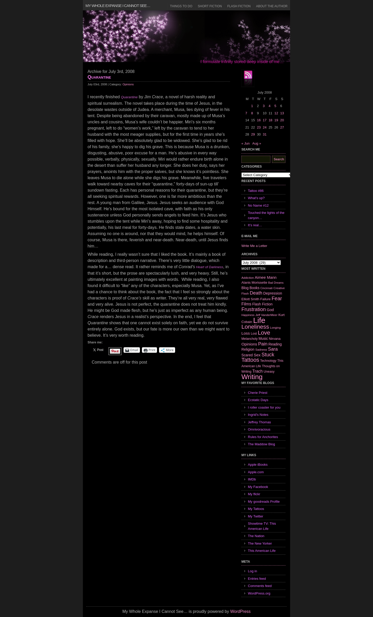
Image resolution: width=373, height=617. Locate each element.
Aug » (256, 143)
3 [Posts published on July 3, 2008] (263, 106)
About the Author (272, 6)
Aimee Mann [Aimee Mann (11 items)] (266, 277)
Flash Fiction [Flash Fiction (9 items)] (262, 304)
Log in (252, 571)
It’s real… (255, 225)
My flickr (254, 494)
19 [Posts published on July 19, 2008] (276, 120)
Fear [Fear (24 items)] (276, 298)
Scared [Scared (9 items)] (247, 355)
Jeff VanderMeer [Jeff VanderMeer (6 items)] (266, 315)
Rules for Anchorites (263, 437)
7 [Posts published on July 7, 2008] (246, 113)
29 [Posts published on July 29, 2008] (253, 134)
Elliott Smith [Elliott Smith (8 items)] (250, 299)
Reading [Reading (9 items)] (275, 344)
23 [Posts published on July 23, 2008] (259, 127)
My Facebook (258, 487)
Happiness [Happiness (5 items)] (247, 315)
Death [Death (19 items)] (256, 293)
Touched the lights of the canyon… (266, 215)
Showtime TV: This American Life (262, 526)
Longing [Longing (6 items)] (275, 327)
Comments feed (260, 586)
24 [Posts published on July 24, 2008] (264, 127)
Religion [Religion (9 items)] (247, 349)
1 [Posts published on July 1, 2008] (252, 106)
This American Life (262, 551)
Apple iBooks (258, 464)
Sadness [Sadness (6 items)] (261, 349)
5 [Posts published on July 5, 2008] (275, 106)
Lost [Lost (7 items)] (254, 333)
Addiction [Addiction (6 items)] (247, 277)
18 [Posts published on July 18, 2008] (270, 120)
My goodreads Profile (264, 501)
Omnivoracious (259, 429)
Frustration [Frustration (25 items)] (253, 309)
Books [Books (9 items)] (254, 288)
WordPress (240, 611)
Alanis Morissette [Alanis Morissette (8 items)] (254, 282)
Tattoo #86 (256, 191)
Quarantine (99, 77)
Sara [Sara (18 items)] (273, 349)
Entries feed (257, 579)
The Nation (256, 536)
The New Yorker (260, 543)
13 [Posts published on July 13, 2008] (282, 113)
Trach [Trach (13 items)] (257, 371)
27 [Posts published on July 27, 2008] (282, 127)
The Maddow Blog (261, 444)
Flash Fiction (238, 6)
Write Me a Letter (254, 246)
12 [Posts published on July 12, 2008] (276, 113)
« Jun (245, 143)
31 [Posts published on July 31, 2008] (264, 134)
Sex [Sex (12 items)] (257, 355)
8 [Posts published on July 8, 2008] (252, 113)
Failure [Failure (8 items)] (265, 299)
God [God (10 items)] (270, 310)
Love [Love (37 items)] (264, 332)
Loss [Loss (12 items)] (245, 333)
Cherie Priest (257, 393)
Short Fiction (210, 6)
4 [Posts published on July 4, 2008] (269, 106)
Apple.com (256, 472)
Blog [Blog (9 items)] (245, 288)
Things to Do (181, 6)
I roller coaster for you (264, 407)
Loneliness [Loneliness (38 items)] (255, 326)
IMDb (252, 479)
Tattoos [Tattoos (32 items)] (250, 360)
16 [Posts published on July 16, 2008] (259, 120)
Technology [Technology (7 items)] (268, 361)
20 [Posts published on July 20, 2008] (282, 120)
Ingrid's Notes (258, 415)
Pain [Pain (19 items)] (262, 344)
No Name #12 (258, 205)
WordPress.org (259, 593)
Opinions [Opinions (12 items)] (249, 344)
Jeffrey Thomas (259, 422)
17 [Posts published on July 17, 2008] (264, 120)
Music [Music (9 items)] (263, 338)
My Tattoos (256, 509)
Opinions (128, 84)
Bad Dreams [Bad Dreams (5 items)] (275, 282)
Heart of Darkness (209, 267)
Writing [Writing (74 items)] (252, 377)
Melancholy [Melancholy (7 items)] (249, 339)
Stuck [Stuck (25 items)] (268, 354)
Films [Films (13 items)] (246, 304)
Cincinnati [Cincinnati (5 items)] (266, 288)
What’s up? (256, 198)
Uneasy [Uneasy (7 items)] (269, 371)
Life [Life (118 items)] (259, 320)
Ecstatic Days (258, 400)
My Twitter (255, 516)
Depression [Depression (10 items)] (272, 293)
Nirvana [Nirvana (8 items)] (275, 339)
